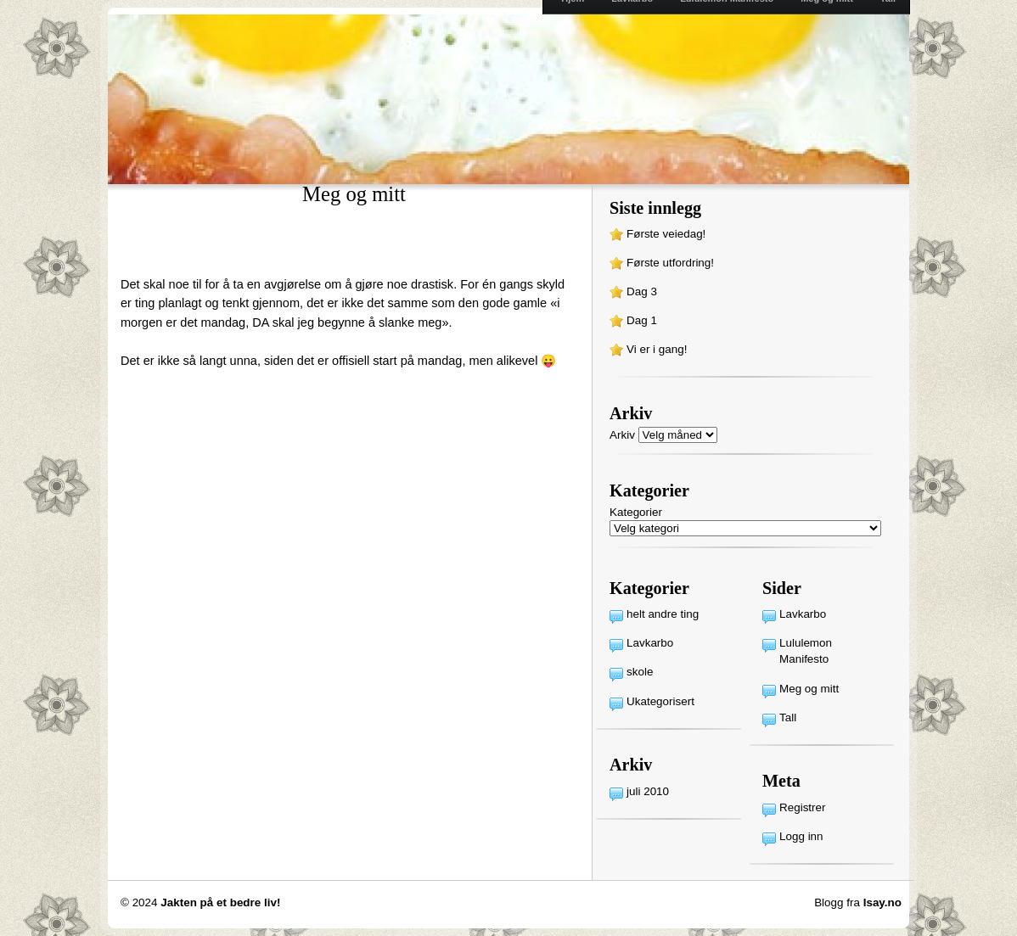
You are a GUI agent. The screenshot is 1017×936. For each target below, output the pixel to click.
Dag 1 (641, 320)
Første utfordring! (670, 262)
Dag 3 (641, 291)
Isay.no (882, 902)
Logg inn (801, 836)
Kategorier (636, 512)
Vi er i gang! (656, 349)
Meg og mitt (809, 688)
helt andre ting (662, 614)
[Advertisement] (319, 249)
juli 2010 (647, 791)
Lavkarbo (649, 642)
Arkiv (622, 435)
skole (639, 671)
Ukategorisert (660, 701)
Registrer (802, 807)
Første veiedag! (665, 233)
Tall (787, 717)
